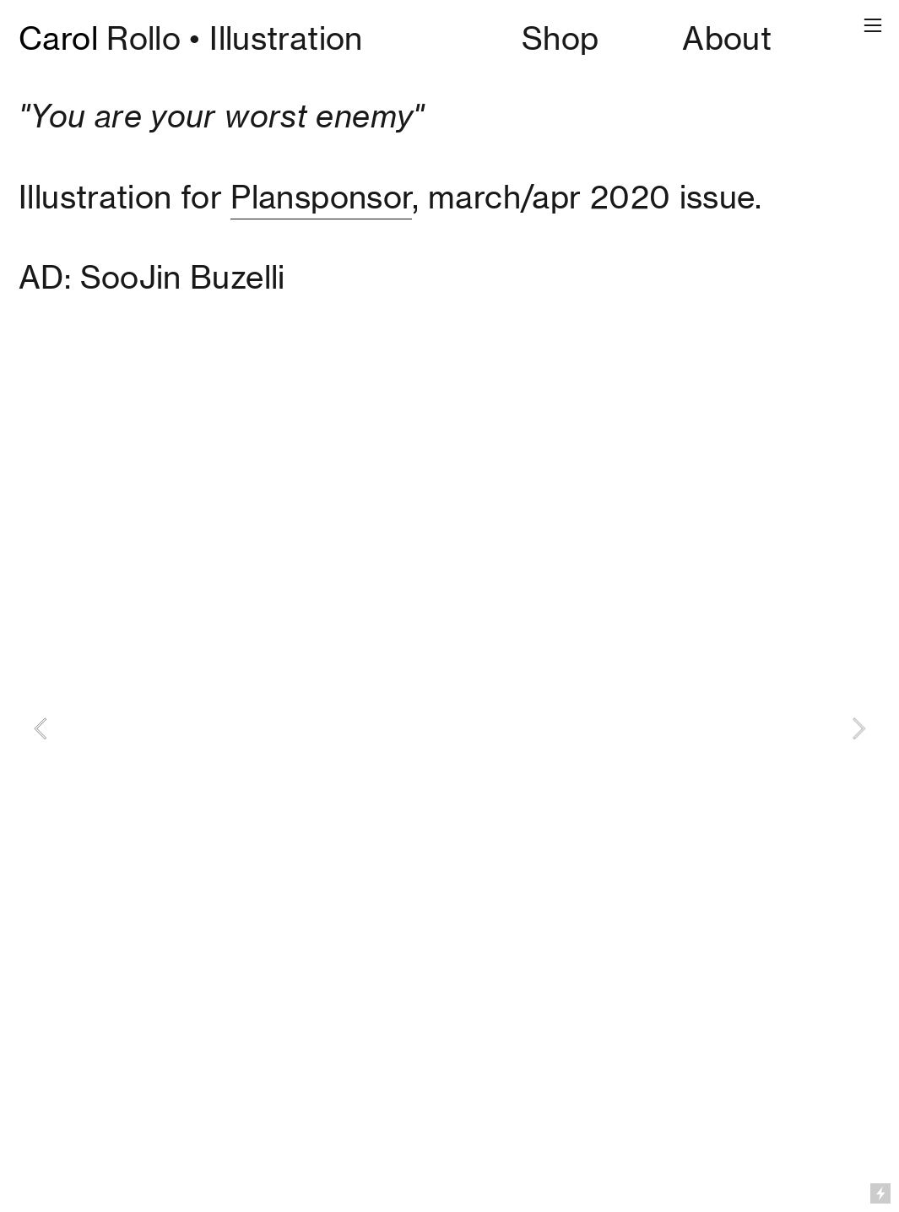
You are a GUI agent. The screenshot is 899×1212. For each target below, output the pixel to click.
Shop (560, 38)
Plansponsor (321, 197)
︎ (873, 26)
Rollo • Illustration (191, 38)
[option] (449, 728)
